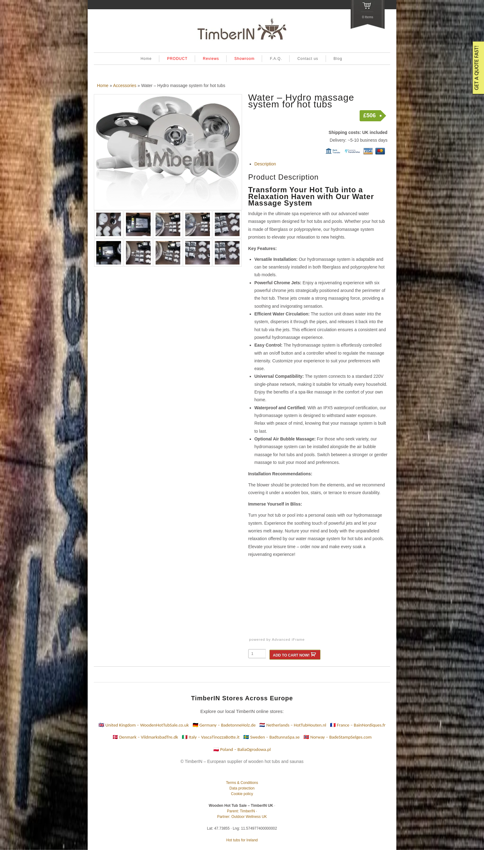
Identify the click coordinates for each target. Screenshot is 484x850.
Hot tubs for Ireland (242, 840)
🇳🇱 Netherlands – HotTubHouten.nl (292, 725)
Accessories (124, 85)
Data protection (241, 788)
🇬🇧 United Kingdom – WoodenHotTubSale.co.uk (143, 725)
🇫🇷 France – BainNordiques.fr (358, 725)
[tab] (320, 164)
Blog (338, 58)
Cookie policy (242, 794)
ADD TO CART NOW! (291, 655)
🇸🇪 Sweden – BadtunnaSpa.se (271, 737)
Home (146, 58)
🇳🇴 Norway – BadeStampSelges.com (337, 737)
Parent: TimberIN (241, 811)
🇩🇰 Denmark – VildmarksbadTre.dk (145, 737)
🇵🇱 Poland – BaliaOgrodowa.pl (242, 749)
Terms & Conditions (242, 783)
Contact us (307, 58)
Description (265, 163)
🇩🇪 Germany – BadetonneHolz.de (224, 725)
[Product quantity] (257, 653)
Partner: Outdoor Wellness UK (242, 817)
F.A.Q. (276, 58)
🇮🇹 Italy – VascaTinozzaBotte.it (211, 737)
